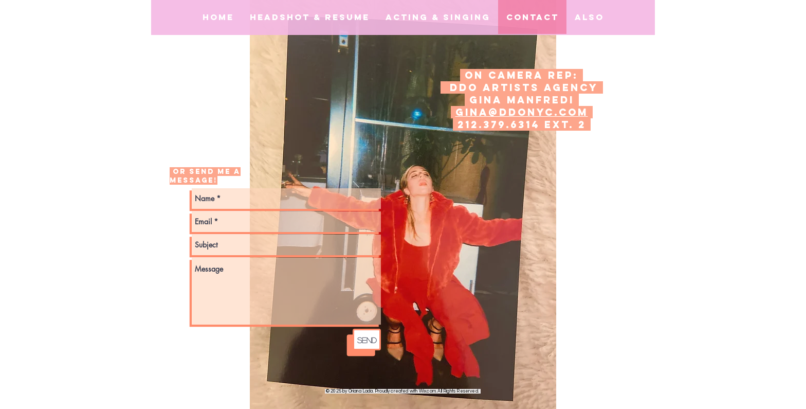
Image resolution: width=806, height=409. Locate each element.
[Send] (367, 339)
